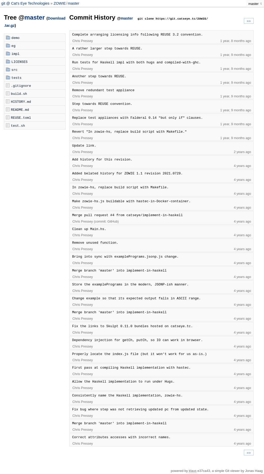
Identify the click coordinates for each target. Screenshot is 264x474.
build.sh (19, 93)
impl (15, 53)
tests (16, 77)
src (14, 69)
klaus (192, 471)
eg (13, 45)
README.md (20, 109)
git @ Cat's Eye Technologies (26, 3)
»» (249, 21)
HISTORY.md (21, 101)
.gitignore (21, 85)
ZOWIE (60, 3)
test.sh (18, 125)
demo (15, 37)
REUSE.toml (21, 117)
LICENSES (19, 61)
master (73, 3)
